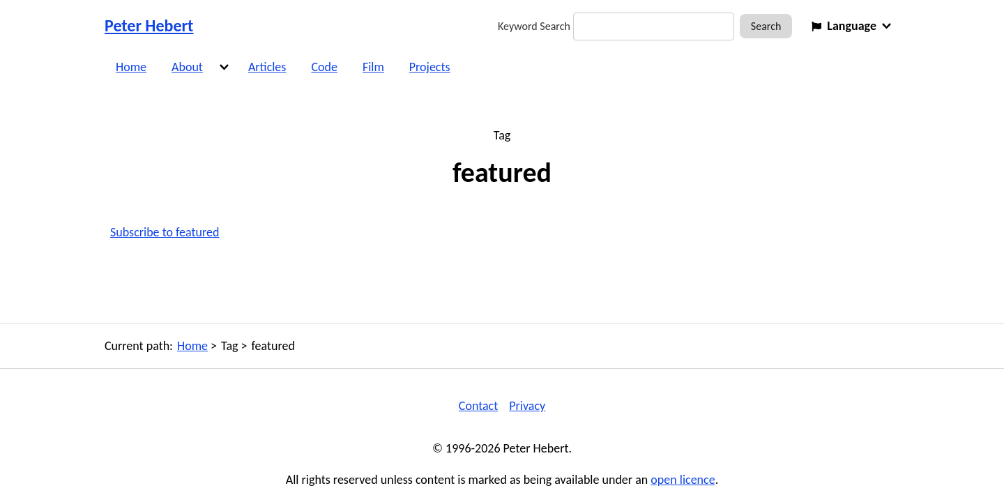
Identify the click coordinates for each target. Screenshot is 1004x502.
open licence (683, 479)
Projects (429, 67)
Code (324, 67)
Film (373, 67)
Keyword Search (534, 26)
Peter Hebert (149, 25)
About (187, 67)
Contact (478, 405)
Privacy (527, 405)
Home (131, 67)
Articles (267, 67)
